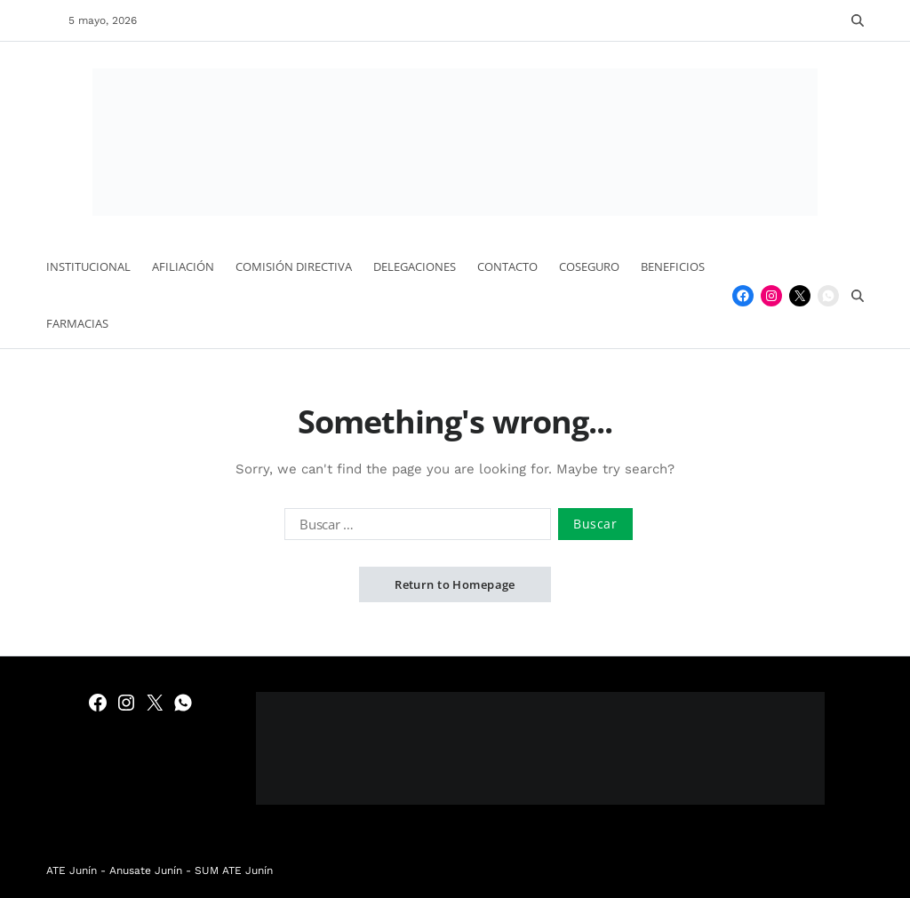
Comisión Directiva (293, 266)
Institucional (88, 266)
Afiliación (183, 266)
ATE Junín (71, 870)
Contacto (507, 266)
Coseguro (589, 266)
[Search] (857, 20)
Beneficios (673, 266)
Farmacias (77, 323)
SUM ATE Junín (234, 870)
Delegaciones (414, 266)
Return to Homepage (455, 584)
